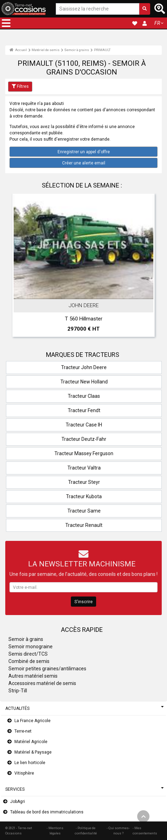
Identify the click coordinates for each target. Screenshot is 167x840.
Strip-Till (17, 690)
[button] (6, 23)
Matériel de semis (46, 50)
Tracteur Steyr (84, 482)
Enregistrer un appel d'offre (84, 151)
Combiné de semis (28, 661)
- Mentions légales (55, 830)
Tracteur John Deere (84, 367)
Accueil (18, 50)
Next (147, 267)
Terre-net (23, 731)
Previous (20, 267)
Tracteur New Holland (84, 381)
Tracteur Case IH (84, 425)
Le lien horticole (29, 762)
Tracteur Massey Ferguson (83, 453)
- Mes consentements (145, 830)
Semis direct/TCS (28, 654)
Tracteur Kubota (84, 496)
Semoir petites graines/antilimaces (47, 668)
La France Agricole (32, 720)
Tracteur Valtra (84, 468)
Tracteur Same (84, 511)
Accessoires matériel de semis (42, 683)
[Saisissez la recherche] (97, 9)
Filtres (20, 86)
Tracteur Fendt (84, 410)
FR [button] (157, 23)
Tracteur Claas (84, 396)
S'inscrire (83, 601)
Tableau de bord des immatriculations (47, 812)
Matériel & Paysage (33, 752)
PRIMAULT (102, 50)
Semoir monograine (30, 646)
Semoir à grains (76, 50)
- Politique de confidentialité (86, 830)
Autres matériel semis (33, 676)
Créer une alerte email (83, 163)
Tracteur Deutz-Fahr (83, 439)
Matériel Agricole (30, 741)
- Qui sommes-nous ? (118, 830)
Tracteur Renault (83, 525)
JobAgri (17, 801)
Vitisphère (24, 773)
